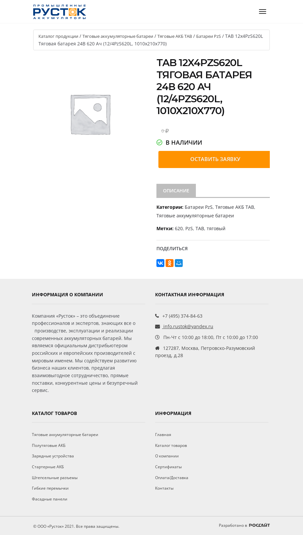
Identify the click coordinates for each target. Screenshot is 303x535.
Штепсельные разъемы (55, 477)
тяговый (216, 228)
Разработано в (244, 525)
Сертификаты (168, 467)
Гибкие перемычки (50, 488)
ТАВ (200, 228)
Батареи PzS (208, 36)
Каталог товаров (171, 445)
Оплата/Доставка (171, 477)
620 (179, 228)
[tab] (176, 191)
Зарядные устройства (53, 456)
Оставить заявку (215, 159)
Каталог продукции (58, 36)
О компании (167, 456)
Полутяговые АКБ (48, 445)
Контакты (164, 488)
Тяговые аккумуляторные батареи (117, 36)
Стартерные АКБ (48, 467)
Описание (176, 190)
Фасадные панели (49, 499)
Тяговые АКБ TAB (174, 36)
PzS (189, 228)
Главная (163, 434)
